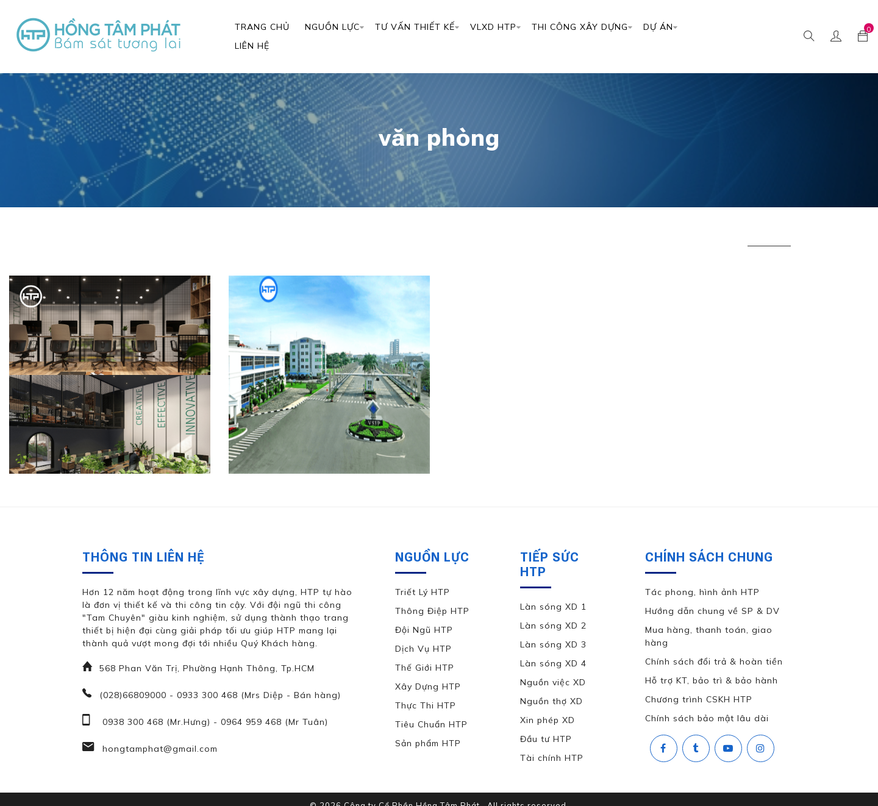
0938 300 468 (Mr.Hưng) (154, 721)
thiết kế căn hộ (493, 235)
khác (262, 235)
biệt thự (149, 235)
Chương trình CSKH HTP (698, 699)
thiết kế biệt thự (398, 235)
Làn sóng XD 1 (553, 606)
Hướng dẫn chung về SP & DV (712, 610)
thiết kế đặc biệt (586, 235)
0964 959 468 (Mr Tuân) (273, 721)
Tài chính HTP (552, 757)
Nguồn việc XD (553, 682)
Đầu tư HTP (546, 738)
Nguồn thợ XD (551, 701)
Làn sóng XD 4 (553, 663)
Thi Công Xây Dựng (580, 26)
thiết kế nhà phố (684, 235)
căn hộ (209, 235)
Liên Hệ (252, 45)
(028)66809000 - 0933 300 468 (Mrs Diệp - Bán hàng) (220, 695)
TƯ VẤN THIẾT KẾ (415, 26)
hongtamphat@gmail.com (158, 748)
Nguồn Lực (332, 26)
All (94, 235)
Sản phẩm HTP (428, 743)
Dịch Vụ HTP (423, 648)
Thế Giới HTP (424, 667)
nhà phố (318, 235)
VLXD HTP (493, 26)
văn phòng (769, 235)
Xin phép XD (547, 720)
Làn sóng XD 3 (553, 644)
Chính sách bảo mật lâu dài (707, 718)
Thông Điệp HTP (432, 610)
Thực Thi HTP (425, 705)
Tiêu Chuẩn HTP (431, 724)
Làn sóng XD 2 (553, 625)
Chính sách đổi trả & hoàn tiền (714, 661)
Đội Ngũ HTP (424, 629)
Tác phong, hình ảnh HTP (702, 592)
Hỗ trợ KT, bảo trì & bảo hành (711, 680)
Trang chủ (262, 26)
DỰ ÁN (658, 26)
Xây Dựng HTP (428, 686)
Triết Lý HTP (422, 592)
